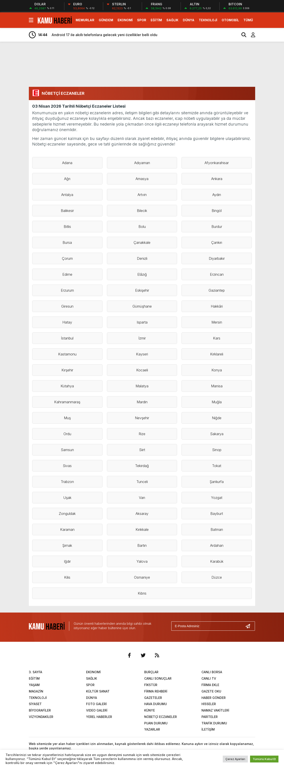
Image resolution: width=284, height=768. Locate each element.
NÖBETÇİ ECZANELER (160, 717)
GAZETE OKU (211, 691)
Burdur (216, 226)
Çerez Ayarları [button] (235, 759)
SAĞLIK (172, 20)
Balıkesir (67, 210)
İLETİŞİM (208, 729)
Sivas (67, 466)
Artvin (142, 194)
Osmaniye (142, 577)
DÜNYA (188, 20)
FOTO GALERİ (96, 704)
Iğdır (67, 561)
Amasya (142, 178)
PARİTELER (209, 717)
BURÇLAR (151, 672)
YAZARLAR (152, 729)
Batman (217, 529)
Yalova (142, 561)
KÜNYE (149, 710)
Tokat (216, 466)
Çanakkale (142, 242)
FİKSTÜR (150, 685)
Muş (67, 418)
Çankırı (216, 242)
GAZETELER (153, 698)
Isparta (142, 322)
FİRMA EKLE (210, 685)
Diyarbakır (217, 258)
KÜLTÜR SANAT (98, 691)
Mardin (142, 402)
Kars (216, 338)
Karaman (67, 529)
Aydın (216, 194)
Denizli (142, 258)
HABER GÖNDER (213, 698)
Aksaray (142, 513)
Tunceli (142, 481)
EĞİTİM (156, 20)
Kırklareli (216, 354)
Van (142, 497)
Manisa (217, 386)
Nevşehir (142, 418)
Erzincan (217, 274)
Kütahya (67, 386)
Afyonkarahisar (217, 163)
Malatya (142, 386)
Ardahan (216, 545)
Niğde (216, 418)
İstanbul (67, 338)
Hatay (67, 322)
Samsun (67, 450)
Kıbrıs (142, 593)
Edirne (67, 274)
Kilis (67, 577)
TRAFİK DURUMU (214, 723)
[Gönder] (249, 626)
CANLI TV (208, 678)
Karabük (216, 561)
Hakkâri (217, 306)
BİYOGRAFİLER (40, 710)
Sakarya (216, 434)
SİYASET (35, 704)
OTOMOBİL (230, 20)
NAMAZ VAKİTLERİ (215, 710)
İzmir (142, 338)
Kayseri (142, 354)
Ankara (216, 178)
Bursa (67, 242)
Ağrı (67, 178)
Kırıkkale (142, 529)
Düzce (216, 577)
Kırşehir (67, 370)
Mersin (216, 322)
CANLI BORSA (211, 672)
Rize (142, 434)
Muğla (217, 402)
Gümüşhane (142, 306)
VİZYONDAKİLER (41, 717)
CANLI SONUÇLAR (158, 678)
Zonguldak (67, 513)
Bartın (142, 545)
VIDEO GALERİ (96, 710)
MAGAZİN (36, 691)
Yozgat (216, 497)
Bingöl (217, 210)
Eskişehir (142, 290)
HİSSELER (208, 704)
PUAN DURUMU (156, 723)
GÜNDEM (106, 20)
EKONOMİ (125, 20)
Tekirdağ (142, 466)
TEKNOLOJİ (208, 20)
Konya (216, 370)
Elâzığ (142, 274)
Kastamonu (67, 354)
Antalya (67, 194)
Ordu (67, 434)
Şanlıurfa (217, 481)
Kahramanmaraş (67, 402)
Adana (67, 163)
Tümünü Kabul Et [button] (264, 759)
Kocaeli (142, 370)
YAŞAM (34, 685)
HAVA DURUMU (155, 704)
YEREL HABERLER (99, 717)
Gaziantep (217, 290)
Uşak (67, 497)
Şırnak (67, 545)
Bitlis (67, 226)
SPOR (141, 20)
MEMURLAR (85, 20)
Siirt (142, 450)
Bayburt (216, 513)
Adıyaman (142, 163)
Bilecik (142, 210)
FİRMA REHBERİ (155, 691)
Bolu (142, 226)
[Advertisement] (155, 63)
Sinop (216, 450)
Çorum (67, 258)
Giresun (67, 306)
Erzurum (67, 290)
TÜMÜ (248, 20)
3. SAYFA (35, 672)
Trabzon (67, 481)
